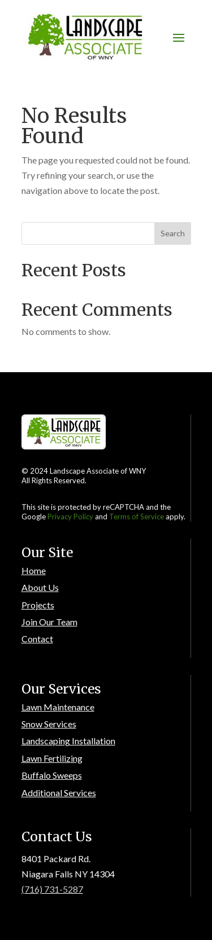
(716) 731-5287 (52, 889)
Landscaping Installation (68, 740)
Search (173, 233)
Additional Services (58, 792)
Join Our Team (49, 621)
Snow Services (48, 723)
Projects (37, 604)
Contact (37, 638)
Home (33, 570)
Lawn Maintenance (57, 706)
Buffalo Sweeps (51, 775)
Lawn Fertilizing (52, 758)
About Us (40, 587)
